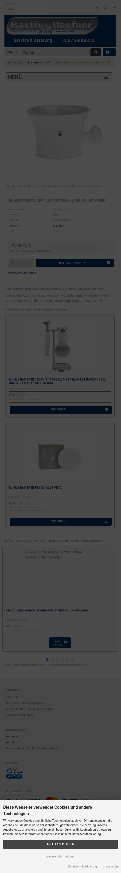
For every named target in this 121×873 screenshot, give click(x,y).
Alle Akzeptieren (60, 844)
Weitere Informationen (60, 856)
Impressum (110, 866)
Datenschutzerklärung (82, 866)
